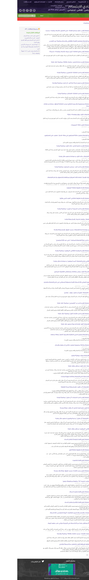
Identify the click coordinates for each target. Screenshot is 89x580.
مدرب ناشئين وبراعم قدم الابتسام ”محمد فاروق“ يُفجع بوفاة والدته (58, 230)
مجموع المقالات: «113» (14, 29)
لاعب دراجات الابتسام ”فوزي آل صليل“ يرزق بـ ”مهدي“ (63, 292)
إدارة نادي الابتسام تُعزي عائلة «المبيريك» (66, 125)
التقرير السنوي (53, 2)
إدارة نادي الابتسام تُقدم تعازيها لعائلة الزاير (65, 450)
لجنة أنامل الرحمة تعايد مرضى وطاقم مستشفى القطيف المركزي (58, 271)
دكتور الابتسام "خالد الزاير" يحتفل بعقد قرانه (65, 366)
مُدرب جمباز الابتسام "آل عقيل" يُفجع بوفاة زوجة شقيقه (61, 387)
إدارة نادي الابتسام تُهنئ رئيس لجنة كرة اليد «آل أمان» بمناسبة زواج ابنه (57, 83)
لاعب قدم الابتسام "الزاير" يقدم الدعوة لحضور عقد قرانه (61, 324)
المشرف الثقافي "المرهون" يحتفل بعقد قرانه (64, 429)
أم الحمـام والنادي (77, 2)
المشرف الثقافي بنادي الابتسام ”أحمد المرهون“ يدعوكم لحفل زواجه (57, 261)
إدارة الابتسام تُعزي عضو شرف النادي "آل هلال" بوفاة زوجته (61, 408)
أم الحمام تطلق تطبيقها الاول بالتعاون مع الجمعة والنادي (60, 544)
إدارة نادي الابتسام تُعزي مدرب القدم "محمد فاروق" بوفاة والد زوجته (58, 471)
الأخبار (33, 2)
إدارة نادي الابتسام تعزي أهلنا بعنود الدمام (65, 492)
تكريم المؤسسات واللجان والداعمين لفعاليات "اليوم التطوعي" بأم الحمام (56, 513)
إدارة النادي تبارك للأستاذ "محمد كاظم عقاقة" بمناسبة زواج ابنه (59, 533)
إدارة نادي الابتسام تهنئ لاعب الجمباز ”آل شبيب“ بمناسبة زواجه (59, 209)
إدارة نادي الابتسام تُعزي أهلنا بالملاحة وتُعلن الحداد (63, 439)
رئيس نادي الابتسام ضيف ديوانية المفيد (66, 355)
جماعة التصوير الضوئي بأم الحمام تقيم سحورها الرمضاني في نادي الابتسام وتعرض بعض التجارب (52, 283)
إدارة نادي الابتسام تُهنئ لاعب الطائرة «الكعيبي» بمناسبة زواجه (59, 72)
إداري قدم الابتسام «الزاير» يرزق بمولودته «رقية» (64, 114)
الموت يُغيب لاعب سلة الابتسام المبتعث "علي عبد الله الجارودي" (59, 240)
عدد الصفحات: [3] (81, 555)
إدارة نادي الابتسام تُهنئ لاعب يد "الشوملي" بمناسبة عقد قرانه (59, 303)
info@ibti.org (81, 564)
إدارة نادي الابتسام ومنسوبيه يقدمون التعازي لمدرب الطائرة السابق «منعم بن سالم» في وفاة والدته (52, 105)
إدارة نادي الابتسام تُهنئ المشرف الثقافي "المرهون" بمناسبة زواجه (58, 250)
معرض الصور (52, 5)
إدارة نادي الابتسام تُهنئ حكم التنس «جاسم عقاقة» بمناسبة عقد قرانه (56, 62)
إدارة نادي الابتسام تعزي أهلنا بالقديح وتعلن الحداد (63, 502)
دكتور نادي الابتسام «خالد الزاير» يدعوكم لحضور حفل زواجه (60, 156)
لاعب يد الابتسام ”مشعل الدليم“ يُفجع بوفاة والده (63, 219)
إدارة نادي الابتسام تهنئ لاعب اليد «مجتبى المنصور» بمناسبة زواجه (58, 167)
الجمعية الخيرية (81, 27)
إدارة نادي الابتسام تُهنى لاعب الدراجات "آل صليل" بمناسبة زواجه (59, 397)
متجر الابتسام (41, 2)
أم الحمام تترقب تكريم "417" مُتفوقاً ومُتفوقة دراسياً (62, 481)
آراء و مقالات (10, 2)
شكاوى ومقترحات (39, 5)
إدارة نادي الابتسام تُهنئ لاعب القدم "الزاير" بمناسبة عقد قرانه (60, 313)
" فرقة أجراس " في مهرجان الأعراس (12, 44)
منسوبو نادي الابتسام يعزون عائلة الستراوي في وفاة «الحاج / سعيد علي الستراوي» (53, 135)
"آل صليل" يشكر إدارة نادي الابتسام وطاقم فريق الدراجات (61, 376)
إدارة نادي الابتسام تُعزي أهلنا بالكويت (67, 460)
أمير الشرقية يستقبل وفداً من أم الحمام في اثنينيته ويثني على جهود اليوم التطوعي (55, 524)
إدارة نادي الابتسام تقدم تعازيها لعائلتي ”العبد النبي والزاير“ (60, 198)
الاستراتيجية (65, 2)
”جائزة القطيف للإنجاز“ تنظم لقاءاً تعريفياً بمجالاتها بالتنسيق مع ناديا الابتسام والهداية (54, 178)
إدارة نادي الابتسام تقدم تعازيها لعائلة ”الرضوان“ (64, 188)
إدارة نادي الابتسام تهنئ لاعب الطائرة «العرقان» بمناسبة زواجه (59, 93)
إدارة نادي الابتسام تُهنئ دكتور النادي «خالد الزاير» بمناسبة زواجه (59, 146)
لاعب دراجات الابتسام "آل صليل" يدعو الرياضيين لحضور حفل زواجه (58, 418)
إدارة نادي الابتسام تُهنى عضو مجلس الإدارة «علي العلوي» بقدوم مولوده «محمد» (53, 30)
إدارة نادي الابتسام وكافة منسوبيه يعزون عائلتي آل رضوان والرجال (58, 345)
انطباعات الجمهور (22, 2)
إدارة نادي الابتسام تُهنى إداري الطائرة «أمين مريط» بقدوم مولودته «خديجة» (55, 51)
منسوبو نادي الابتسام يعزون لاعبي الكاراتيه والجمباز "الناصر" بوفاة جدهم (56, 334)
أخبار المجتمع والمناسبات (74, 23)
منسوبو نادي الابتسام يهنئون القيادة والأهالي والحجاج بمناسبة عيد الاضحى (55, 41)
